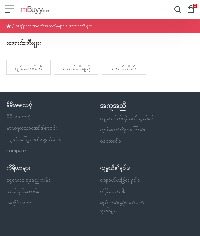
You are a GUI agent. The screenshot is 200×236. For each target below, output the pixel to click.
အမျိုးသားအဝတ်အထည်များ (39, 26)
